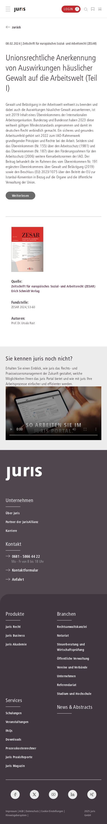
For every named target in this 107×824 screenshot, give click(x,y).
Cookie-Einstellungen (52, 811)
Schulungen (13, 713)
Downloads (13, 739)
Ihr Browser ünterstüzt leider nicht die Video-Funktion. (53, 413)
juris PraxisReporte (19, 757)
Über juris (13, 513)
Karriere (11, 531)
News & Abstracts (75, 707)
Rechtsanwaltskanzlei (72, 627)
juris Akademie (16, 644)
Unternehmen (66, 676)
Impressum (11, 811)
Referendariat (66, 685)
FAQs (9, 731)
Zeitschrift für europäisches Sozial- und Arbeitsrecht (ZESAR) (53, 286)
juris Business (15, 635)
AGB (21, 811)
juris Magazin (15, 766)
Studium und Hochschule (74, 694)
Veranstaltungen (17, 722)
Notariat (63, 635)
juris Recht (13, 627)
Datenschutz (32, 811)
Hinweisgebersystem (16, 815)
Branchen (66, 614)
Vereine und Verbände (72, 667)
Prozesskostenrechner (21, 748)
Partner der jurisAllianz (22, 522)
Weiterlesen (20, 196)
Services (14, 700)
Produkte (15, 614)
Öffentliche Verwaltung (73, 658)
